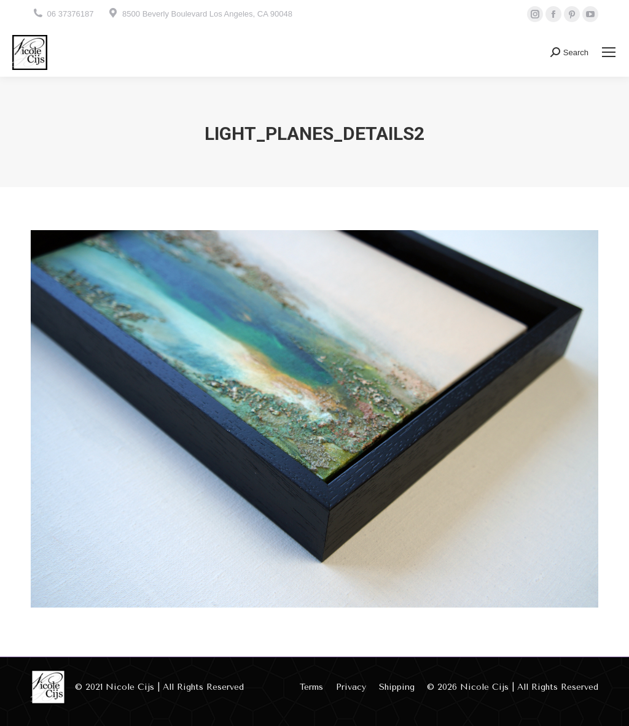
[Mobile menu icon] (609, 52)
